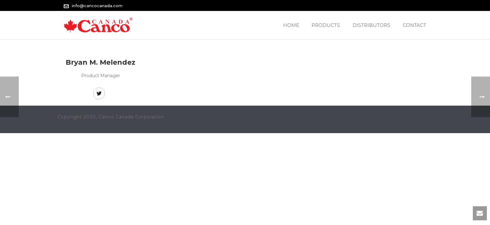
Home (291, 25)
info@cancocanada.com (97, 5)
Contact (414, 25)
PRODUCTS (326, 25)
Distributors (371, 25)
